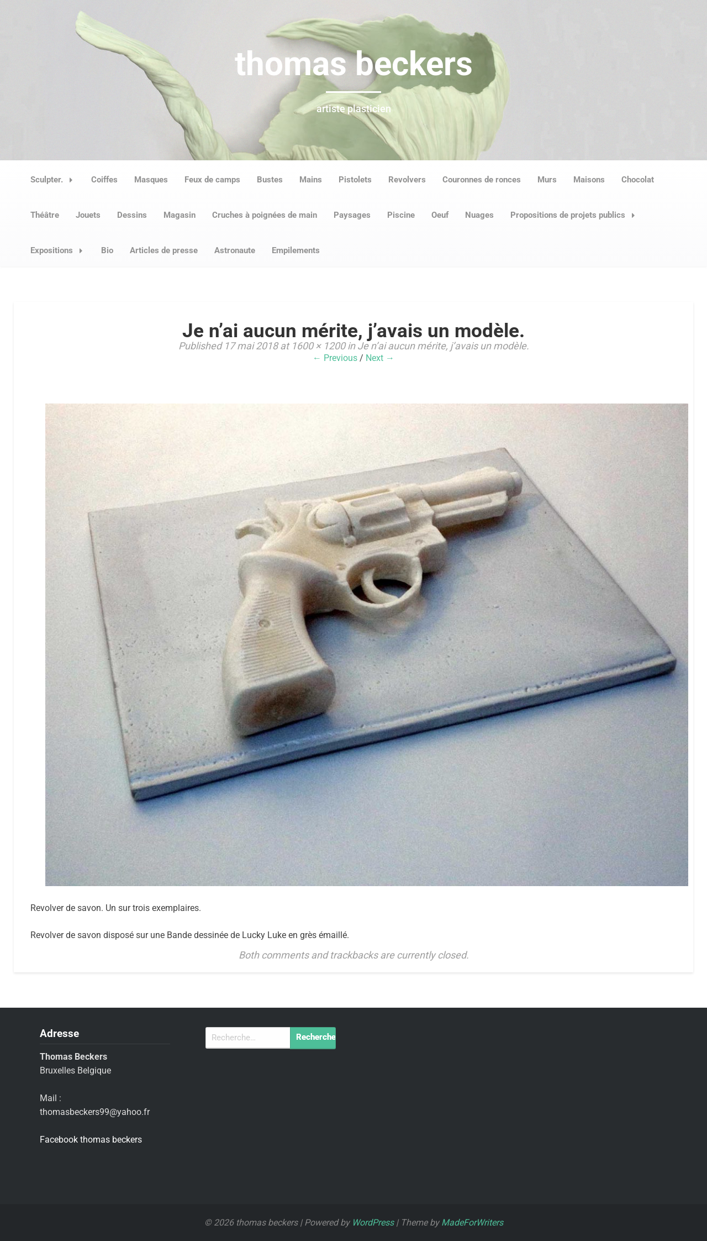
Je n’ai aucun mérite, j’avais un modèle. (443, 346)
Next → (380, 358)
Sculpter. (54, 179)
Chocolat (637, 180)
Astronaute (234, 250)
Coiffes (104, 180)
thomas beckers (354, 63)
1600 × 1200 (318, 346)
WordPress (373, 1222)
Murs (547, 180)
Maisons (589, 180)
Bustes (270, 180)
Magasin (179, 215)
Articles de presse (164, 250)
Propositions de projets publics (575, 215)
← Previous (335, 358)
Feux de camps (212, 180)
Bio (107, 250)
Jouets (88, 215)
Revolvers (407, 180)
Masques (151, 180)
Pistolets (355, 180)
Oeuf (440, 215)
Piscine (401, 215)
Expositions (59, 250)
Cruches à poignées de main (264, 215)
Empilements (296, 250)
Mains (310, 180)
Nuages (479, 215)
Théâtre (44, 215)
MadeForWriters (472, 1222)
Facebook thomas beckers (91, 1139)
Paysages (352, 215)
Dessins (132, 215)
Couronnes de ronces (481, 180)
